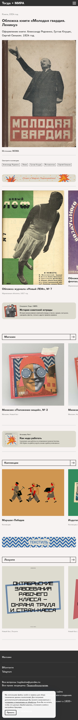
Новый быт (14, 414)
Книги (5, 14)
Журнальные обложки (11, 293)
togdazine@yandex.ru (28, 682)
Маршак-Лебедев (13, 520)
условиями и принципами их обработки (20, 702)
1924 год (13, 14)
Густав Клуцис (35, 164)
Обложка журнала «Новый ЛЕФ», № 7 (27, 289)
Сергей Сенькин (64, 164)
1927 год (24, 293)
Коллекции (6, 525)
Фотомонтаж (50, 164)
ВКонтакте (8, 667)
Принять (10, 712)
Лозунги (14, 631)
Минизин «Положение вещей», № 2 (25, 410)
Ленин (24, 164)
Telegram (7, 671)
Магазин (5, 414)
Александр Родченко (11, 164)
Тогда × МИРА (13, 3)
